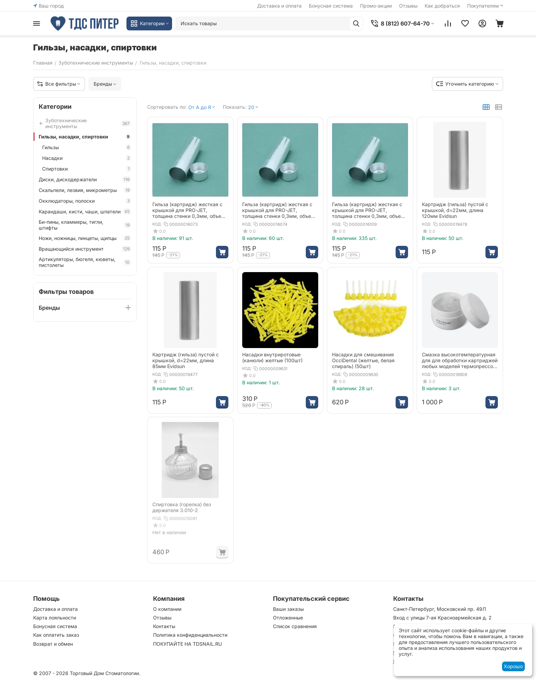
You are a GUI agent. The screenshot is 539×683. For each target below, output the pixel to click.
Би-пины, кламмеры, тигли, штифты (85, 225)
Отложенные (288, 618)
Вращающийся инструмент (85, 249)
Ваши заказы (288, 609)
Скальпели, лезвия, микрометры (85, 190)
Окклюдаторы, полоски (85, 201)
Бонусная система (331, 6)
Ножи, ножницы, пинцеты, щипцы (85, 238)
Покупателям (485, 6)
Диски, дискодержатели (85, 179)
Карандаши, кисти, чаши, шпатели (85, 211)
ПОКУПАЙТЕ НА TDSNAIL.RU (187, 644)
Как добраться (442, 6)
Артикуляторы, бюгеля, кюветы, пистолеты (85, 262)
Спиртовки (86, 168)
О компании (167, 609)
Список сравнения (295, 626)
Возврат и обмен (53, 644)
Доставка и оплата (279, 6)
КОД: (157, 224)
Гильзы (86, 147)
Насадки (86, 158)
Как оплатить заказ (56, 635)
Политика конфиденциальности (190, 635)
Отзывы (408, 6)
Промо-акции (376, 6)
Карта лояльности (54, 618)
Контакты (164, 626)
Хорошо (513, 666)
